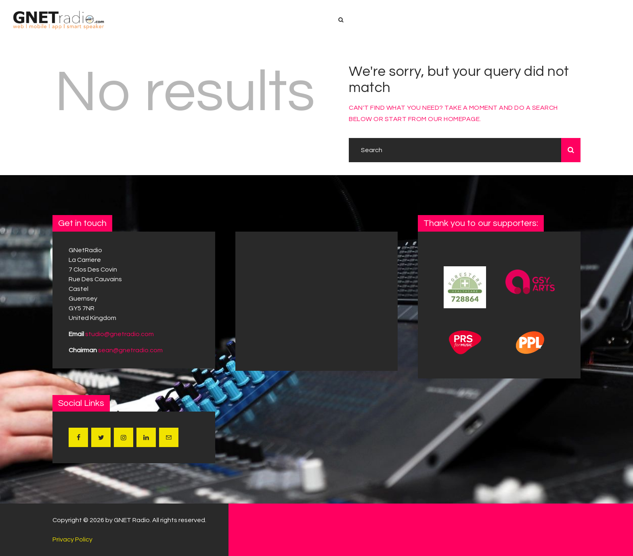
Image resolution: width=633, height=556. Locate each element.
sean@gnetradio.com (130, 350)
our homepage (454, 119)
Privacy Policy (72, 539)
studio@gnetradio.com (119, 334)
